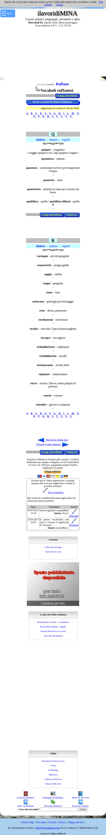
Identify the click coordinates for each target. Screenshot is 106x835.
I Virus (53, 765)
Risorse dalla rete (53, 783)
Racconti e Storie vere (52, 440)
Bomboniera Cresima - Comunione (53, 622)
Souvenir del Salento (53, 635)
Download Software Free (53, 761)
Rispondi (73, 515)
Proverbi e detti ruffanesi (52, 444)
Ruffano (62, 84)
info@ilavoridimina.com (48, 828)
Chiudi (59, 4)
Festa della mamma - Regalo (53, 626)
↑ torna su (71, 214)
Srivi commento (53, 492)
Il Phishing (53, 770)
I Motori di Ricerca (53, 779)
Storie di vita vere (53, 551)
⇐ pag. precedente (67, 95)
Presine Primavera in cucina (53, 631)
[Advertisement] (53, 51)
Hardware (53, 774)
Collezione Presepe (53, 547)
